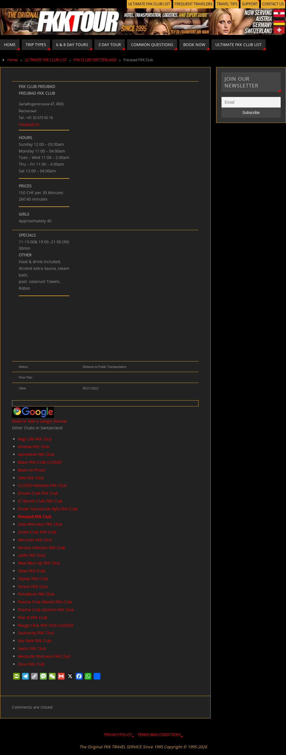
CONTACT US (273, 4)
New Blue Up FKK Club (39, 563)
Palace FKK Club (33, 586)
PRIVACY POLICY (118, 734)
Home (12, 60)
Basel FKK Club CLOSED (40, 462)
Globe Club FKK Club (37, 532)
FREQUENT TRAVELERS (193, 4)
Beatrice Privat (31, 470)
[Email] (251, 102)
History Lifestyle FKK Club (41, 547)
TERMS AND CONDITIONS (159, 734)
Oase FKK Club (31, 570)
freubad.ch (29, 124)
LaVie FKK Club (32, 555)
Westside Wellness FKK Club (44, 656)
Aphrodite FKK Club (36, 454)
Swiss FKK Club (32, 648)
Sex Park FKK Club (34, 640)
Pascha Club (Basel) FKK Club (45, 601)
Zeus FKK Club (31, 664)
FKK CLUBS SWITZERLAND (94, 60)
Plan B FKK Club (32, 617)
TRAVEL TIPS (227, 4)
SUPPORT (250, 4)
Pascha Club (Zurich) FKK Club (46, 609)
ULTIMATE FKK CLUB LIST (149, 4)
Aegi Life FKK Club (35, 439)
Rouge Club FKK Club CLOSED (45, 625)
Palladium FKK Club (36, 594)
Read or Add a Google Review (39, 421)
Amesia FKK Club (33, 446)
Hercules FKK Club (35, 539)
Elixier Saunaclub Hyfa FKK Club (48, 508)
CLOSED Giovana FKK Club (42, 485)
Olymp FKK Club (33, 578)
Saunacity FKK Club (36, 632)
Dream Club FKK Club (38, 493)
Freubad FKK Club (34, 516)
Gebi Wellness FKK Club (40, 524)
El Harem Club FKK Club (40, 501)
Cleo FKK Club (31, 477)
